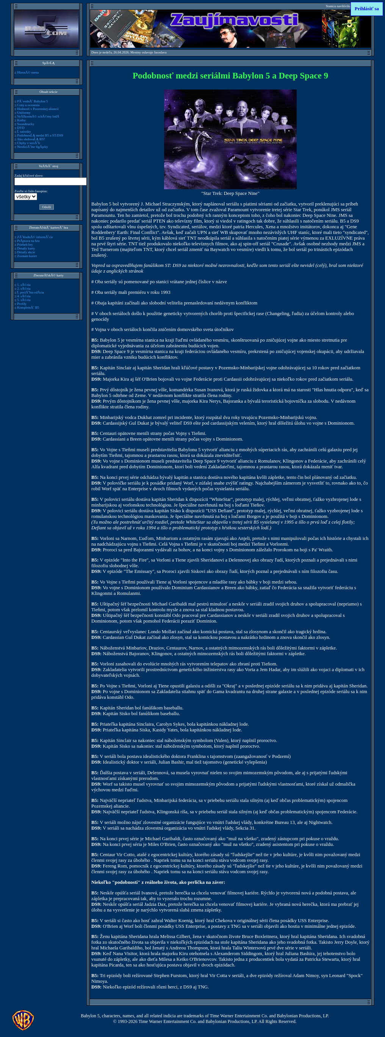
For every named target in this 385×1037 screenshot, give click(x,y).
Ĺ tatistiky (24, 131)
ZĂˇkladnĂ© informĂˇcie (35, 237)
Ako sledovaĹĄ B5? (31, 139)
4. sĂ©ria (23, 296)
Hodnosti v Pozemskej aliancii (37, 109)
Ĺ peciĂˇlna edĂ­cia (30, 292)
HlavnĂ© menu (28, 72)
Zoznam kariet (27, 256)
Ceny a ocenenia (28, 105)
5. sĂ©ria (23, 300)
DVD (20, 128)
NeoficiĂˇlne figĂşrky (32, 147)
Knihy (21, 120)
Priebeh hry (25, 244)
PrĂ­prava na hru (28, 241)
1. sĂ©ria (23, 285)
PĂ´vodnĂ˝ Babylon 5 (32, 101)
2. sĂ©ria (23, 288)
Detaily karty (26, 248)
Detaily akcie (26, 252)
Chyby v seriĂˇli (28, 143)
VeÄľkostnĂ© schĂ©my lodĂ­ (38, 116)
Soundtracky (25, 124)
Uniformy (23, 113)
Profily (22, 304)
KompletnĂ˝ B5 (28, 307)
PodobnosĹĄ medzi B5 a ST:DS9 (40, 135)
